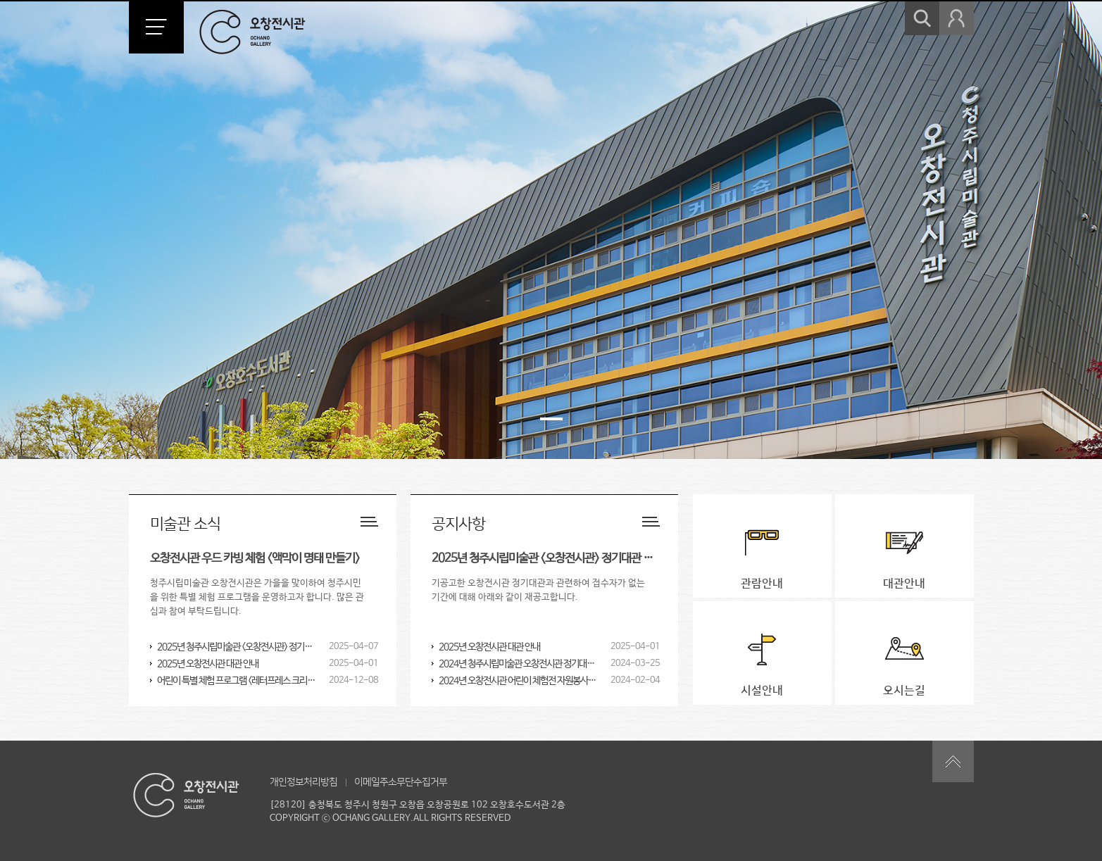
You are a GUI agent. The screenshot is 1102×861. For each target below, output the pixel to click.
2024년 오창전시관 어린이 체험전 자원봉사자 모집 (519, 680)
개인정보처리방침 (303, 782)
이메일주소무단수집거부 (400, 782)
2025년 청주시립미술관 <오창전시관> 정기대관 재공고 (237, 647)
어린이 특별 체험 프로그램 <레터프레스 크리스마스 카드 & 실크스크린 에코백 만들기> (237, 680)
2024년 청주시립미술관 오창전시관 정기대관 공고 (519, 664)
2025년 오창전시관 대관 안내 (207, 664)
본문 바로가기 (0, 0)
